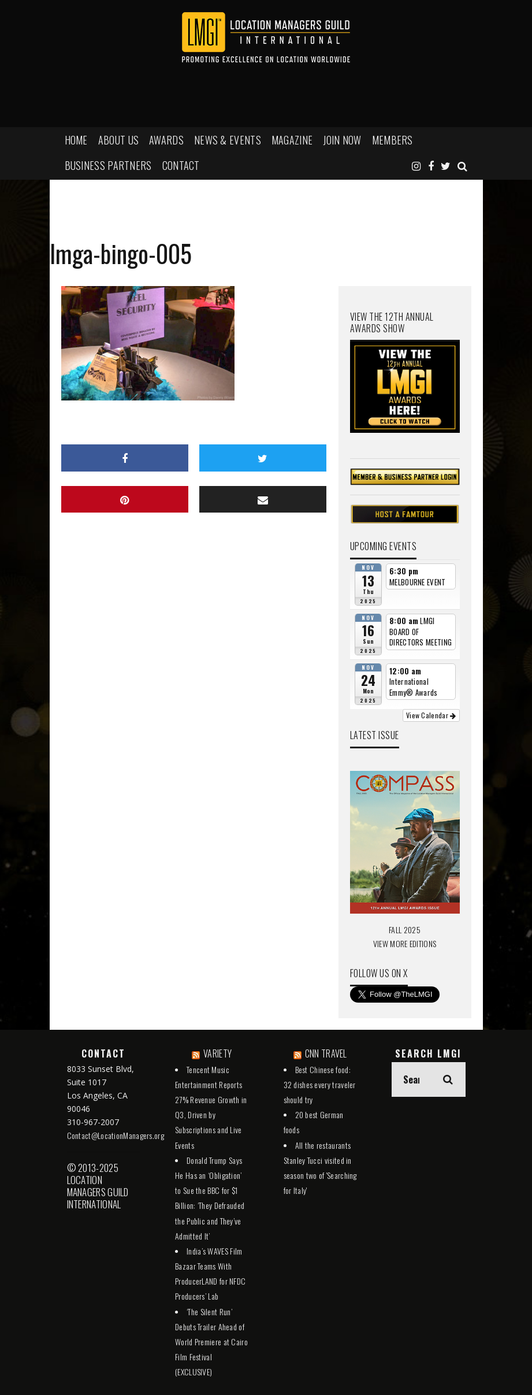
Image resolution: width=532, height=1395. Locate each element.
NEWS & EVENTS (227, 139)
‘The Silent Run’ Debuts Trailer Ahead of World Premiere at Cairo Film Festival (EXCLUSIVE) (211, 1341)
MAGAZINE (291, 139)
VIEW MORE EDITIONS (404, 943)
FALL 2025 (405, 929)
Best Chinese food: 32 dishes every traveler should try (320, 1084)
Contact (181, 165)
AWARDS (166, 139)
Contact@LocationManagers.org (115, 1135)
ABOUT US (118, 139)
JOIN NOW (342, 139)
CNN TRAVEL (326, 1053)
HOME (76, 139)
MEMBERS (392, 139)
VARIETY (217, 1053)
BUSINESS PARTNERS (108, 165)
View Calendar (431, 715)
